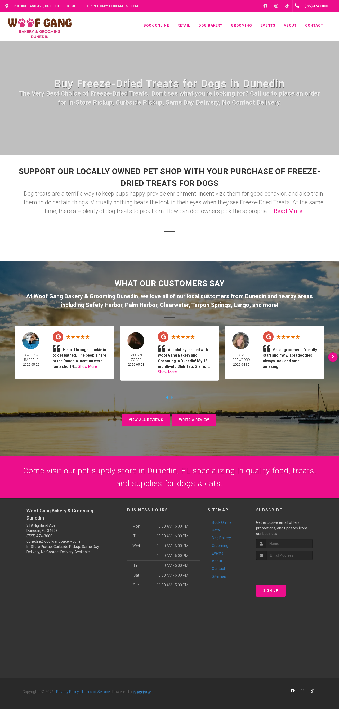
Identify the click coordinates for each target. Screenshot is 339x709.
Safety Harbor (104, 305)
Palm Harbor (141, 305)
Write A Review (194, 420)
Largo (241, 305)
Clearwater (174, 305)
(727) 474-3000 (39, 536)
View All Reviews (146, 420)
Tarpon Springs (211, 305)
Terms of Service (95, 692)
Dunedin (255, 296)
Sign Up (271, 591)
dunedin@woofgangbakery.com (53, 541)
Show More (87, 366)
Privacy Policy (67, 692)
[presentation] (284, 570)
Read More (288, 211)
